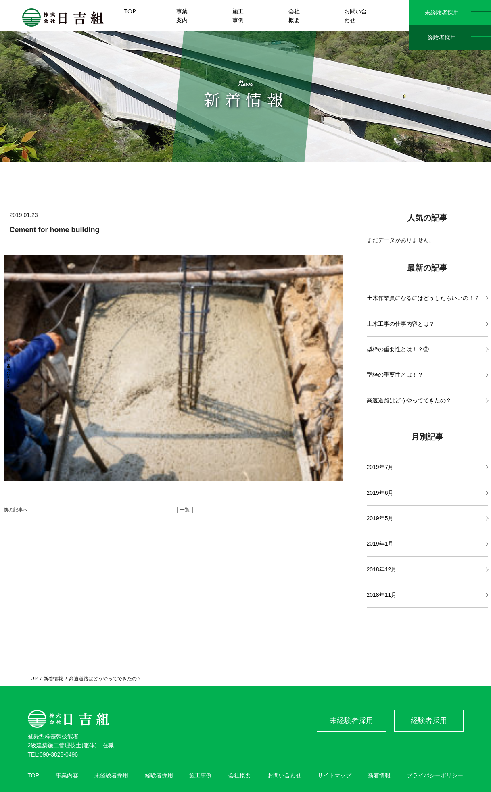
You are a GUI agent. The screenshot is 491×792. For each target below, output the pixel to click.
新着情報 (53, 679)
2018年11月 (382, 595)
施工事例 (200, 775)
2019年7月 (380, 467)
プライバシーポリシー (435, 775)
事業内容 (67, 775)
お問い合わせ (284, 775)
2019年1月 (380, 543)
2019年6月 (380, 493)
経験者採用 (442, 37)
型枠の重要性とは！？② (398, 349)
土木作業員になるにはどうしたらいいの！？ (423, 298)
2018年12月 (382, 569)
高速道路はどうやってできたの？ (409, 400)
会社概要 (239, 775)
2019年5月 (380, 518)
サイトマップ (334, 775)
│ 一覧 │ (185, 510)
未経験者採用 (442, 12)
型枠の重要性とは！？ (395, 374)
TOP (33, 679)
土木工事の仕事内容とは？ (401, 324)
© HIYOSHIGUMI (8, 376)
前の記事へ (16, 510)
